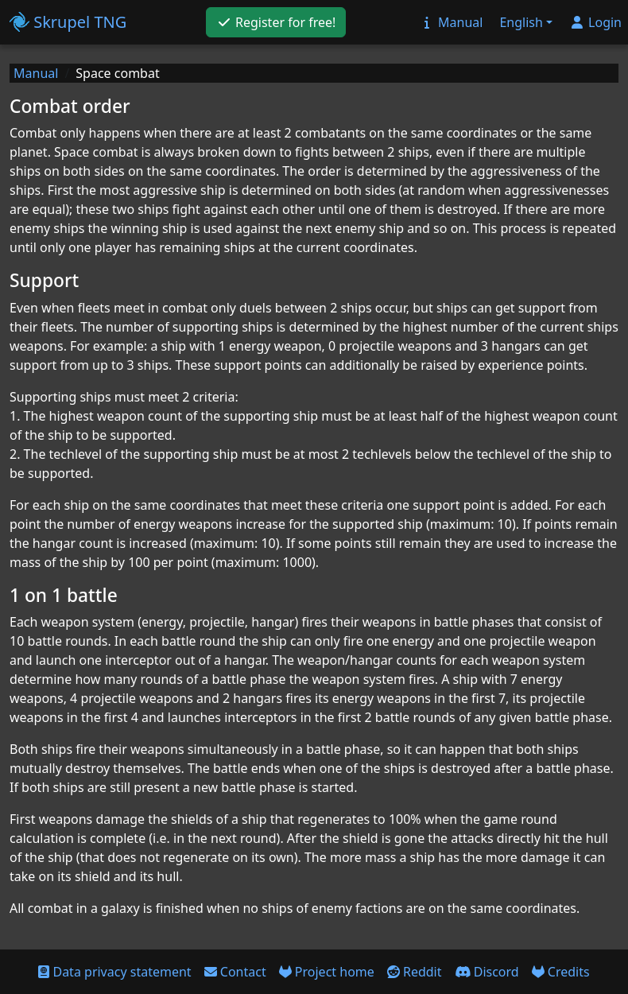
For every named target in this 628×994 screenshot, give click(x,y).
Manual (36, 73)
